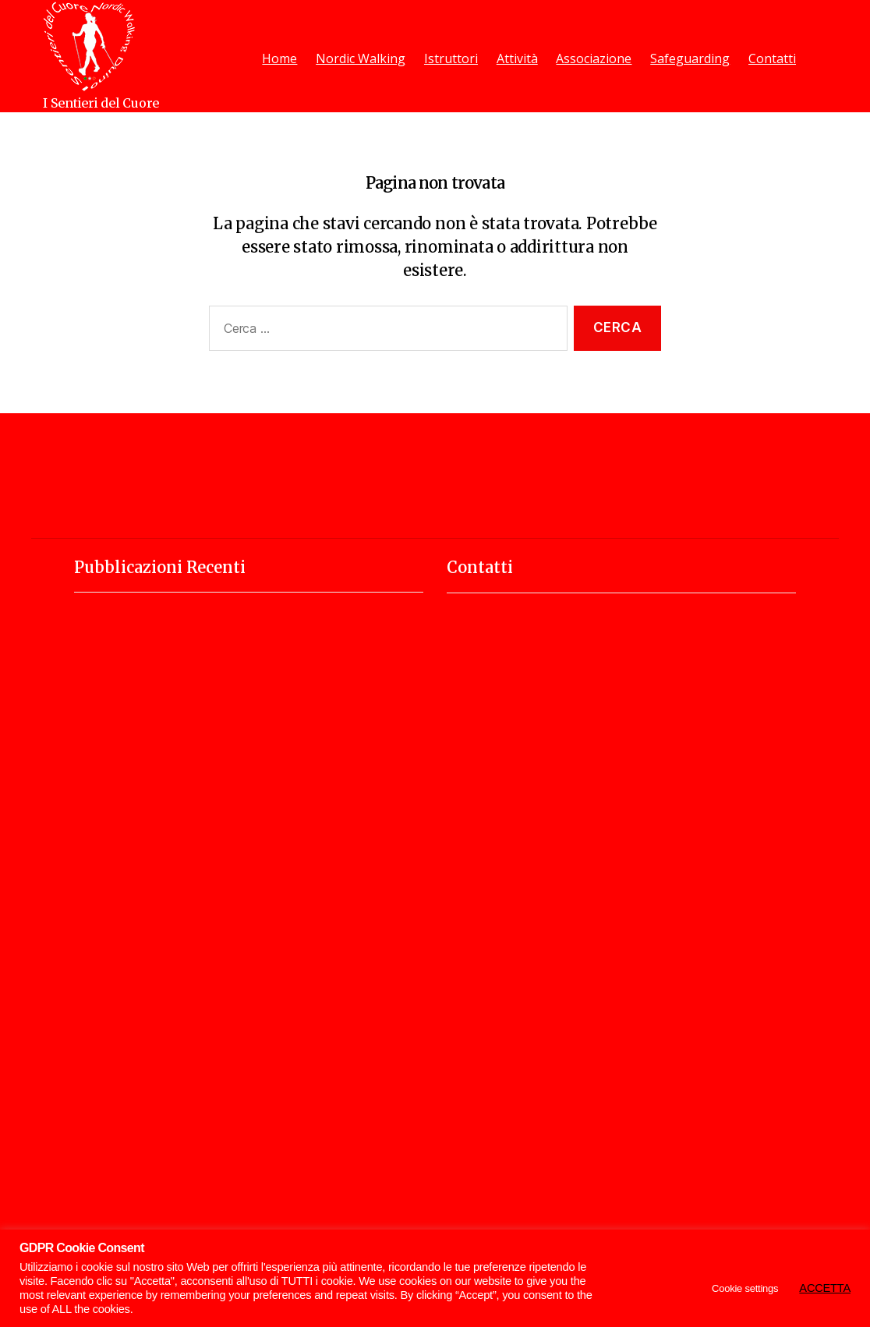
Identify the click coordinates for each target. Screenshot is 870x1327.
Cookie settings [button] (745, 1288)
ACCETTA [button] (825, 1288)
